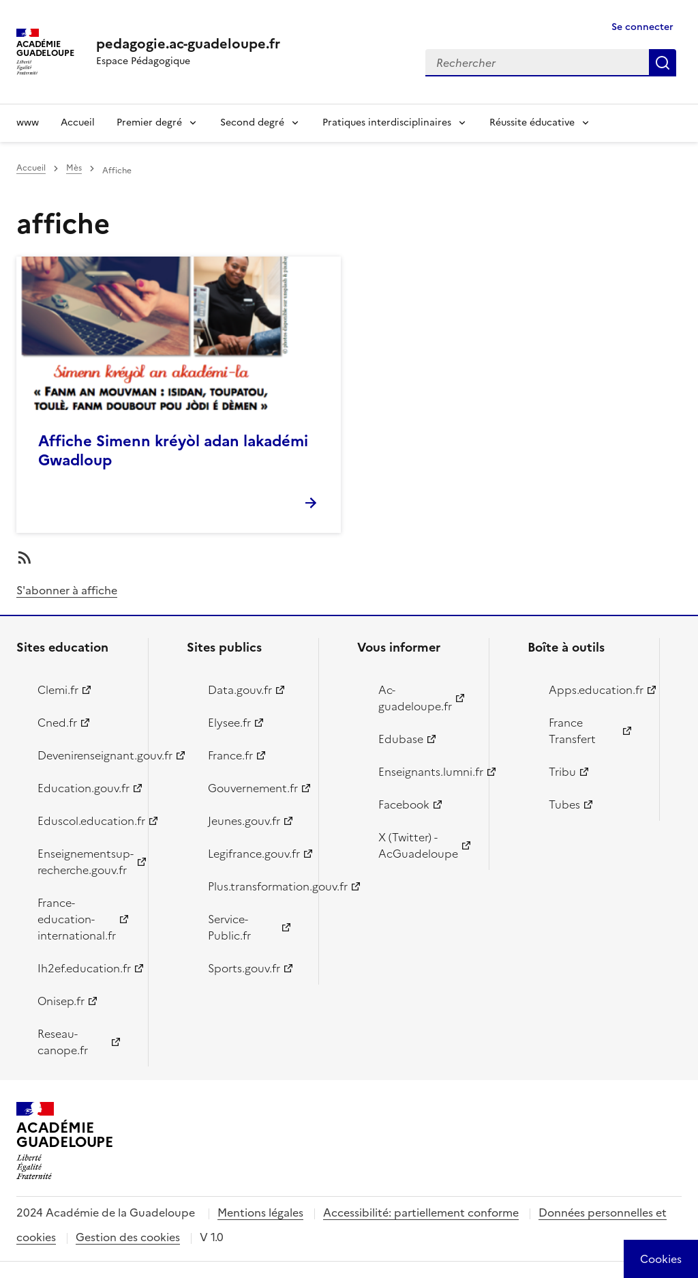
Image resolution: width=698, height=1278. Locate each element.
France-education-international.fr (76, 919)
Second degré (252, 122)
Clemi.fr (57, 690)
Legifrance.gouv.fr (254, 853)
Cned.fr (57, 722)
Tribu (562, 772)
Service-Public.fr (229, 927)
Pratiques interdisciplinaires (386, 122)
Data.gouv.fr (240, 690)
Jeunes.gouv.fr (244, 821)
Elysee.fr (229, 722)
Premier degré (149, 122)
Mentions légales (260, 1212)
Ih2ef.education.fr (84, 968)
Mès (74, 168)
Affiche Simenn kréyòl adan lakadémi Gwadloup (173, 450)
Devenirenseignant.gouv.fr (84, 755)
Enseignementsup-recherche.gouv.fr (84, 861)
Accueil (78, 122)
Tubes (564, 804)
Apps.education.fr (596, 690)
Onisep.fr (61, 1001)
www (27, 122)
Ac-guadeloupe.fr (415, 698)
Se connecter (642, 27)
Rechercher (662, 62)
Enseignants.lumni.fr (425, 772)
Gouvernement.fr (253, 788)
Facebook (403, 804)
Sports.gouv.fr (244, 968)
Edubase (400, 739)
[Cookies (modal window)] (661, 1259)
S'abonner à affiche (66, 590)
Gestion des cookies (128, 1237)
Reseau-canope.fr (62, 1042)
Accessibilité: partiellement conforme (421, 1212)
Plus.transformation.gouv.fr (255, 886)
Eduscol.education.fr (84, 821)
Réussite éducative (532, 122)
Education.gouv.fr (83, 788)
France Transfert (572, 730)
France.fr (230, 755)
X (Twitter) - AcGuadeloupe (418, 845)
